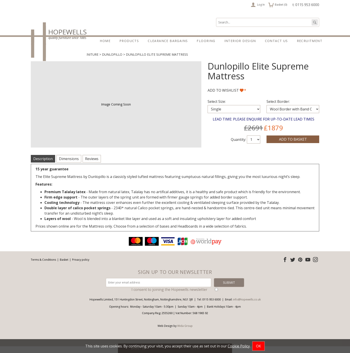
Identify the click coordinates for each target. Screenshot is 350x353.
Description (43, 165)
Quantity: (238, 146)
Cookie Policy (239, 346)
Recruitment (309, 41)
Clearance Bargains (168, 41)
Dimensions (69, 165)
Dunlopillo (112, 61)
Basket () (277, 4)
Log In (258, 4)
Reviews (91, 165)
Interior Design (240, 41)
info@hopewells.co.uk (247, 306)
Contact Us (276, 41)
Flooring (206, 41)
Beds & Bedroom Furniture (74, 61)
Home (105, 41)
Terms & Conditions (43, 266)
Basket (64, 266)
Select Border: (278, 108)
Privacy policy (80, 266)
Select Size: (217, 108)
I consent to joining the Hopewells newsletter (169, 296)
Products (129, 41)
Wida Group (185, 332)
